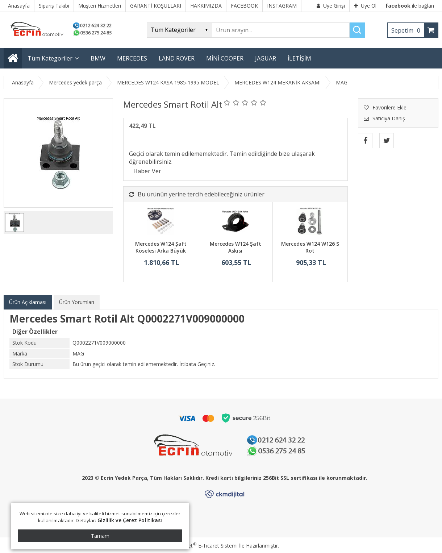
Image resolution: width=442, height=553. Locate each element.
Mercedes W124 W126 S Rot (310, 247)
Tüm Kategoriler (50, 58)
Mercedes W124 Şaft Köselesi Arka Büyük (161, 247)
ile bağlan (409, 5)
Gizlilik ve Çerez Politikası (129, 520)
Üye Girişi (331, 5)
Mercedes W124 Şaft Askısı (235, 247)
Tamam (100, 535)
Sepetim (407, 30)
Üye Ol (365, 5)
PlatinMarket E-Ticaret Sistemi (200, 545)
